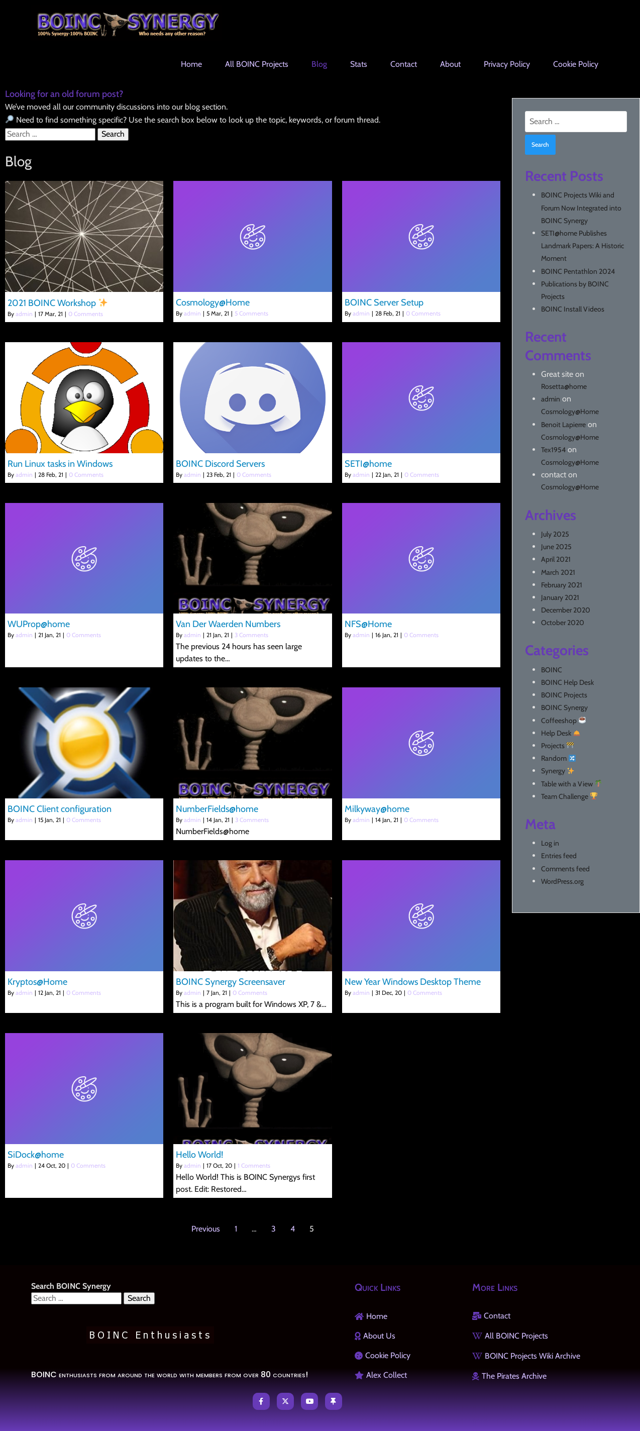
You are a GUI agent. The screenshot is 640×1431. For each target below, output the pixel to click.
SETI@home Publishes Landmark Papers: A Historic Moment (582, 246)
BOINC (551, 669)
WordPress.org (562, 881)
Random (558, 758)
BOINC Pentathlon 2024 (578, 271)
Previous (205, 1229)
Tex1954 (553, 449)
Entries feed (559, 855)
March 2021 (558, 572)
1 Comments (254, 1165)
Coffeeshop (563, 720)
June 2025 (556, 546)
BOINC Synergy (564, 707)
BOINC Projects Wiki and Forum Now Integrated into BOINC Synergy (581, 207)
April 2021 (556, 559)
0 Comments (85, 314)
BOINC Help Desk (567, 682)
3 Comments (251, 635)
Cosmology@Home (570, 411)
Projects (557, 745)
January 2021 (560, 597)
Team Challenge (569, 796)
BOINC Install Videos (572, 309)
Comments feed (565, 868)
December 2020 (565, 610)
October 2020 (562, 622)
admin (24, 314)
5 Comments (251, 313)
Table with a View (571, 783)
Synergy (557, 770)
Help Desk (560, 733)
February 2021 (561, 584)
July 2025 (555, 534)
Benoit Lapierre (563, 424)
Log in (550, 843)
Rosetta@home (564, 386)
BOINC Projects (564, 694)
